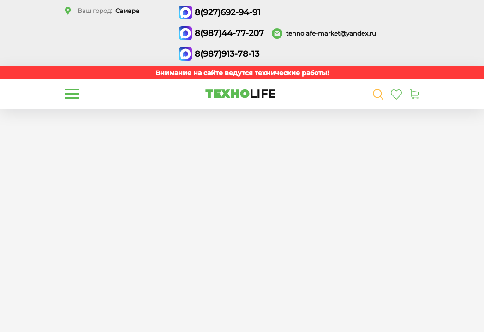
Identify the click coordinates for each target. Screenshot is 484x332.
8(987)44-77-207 (229, 33)
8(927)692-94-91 (228, 12)
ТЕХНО (240, 94)
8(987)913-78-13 (227, 54)
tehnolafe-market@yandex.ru (331, 33)
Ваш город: (108, 10)
